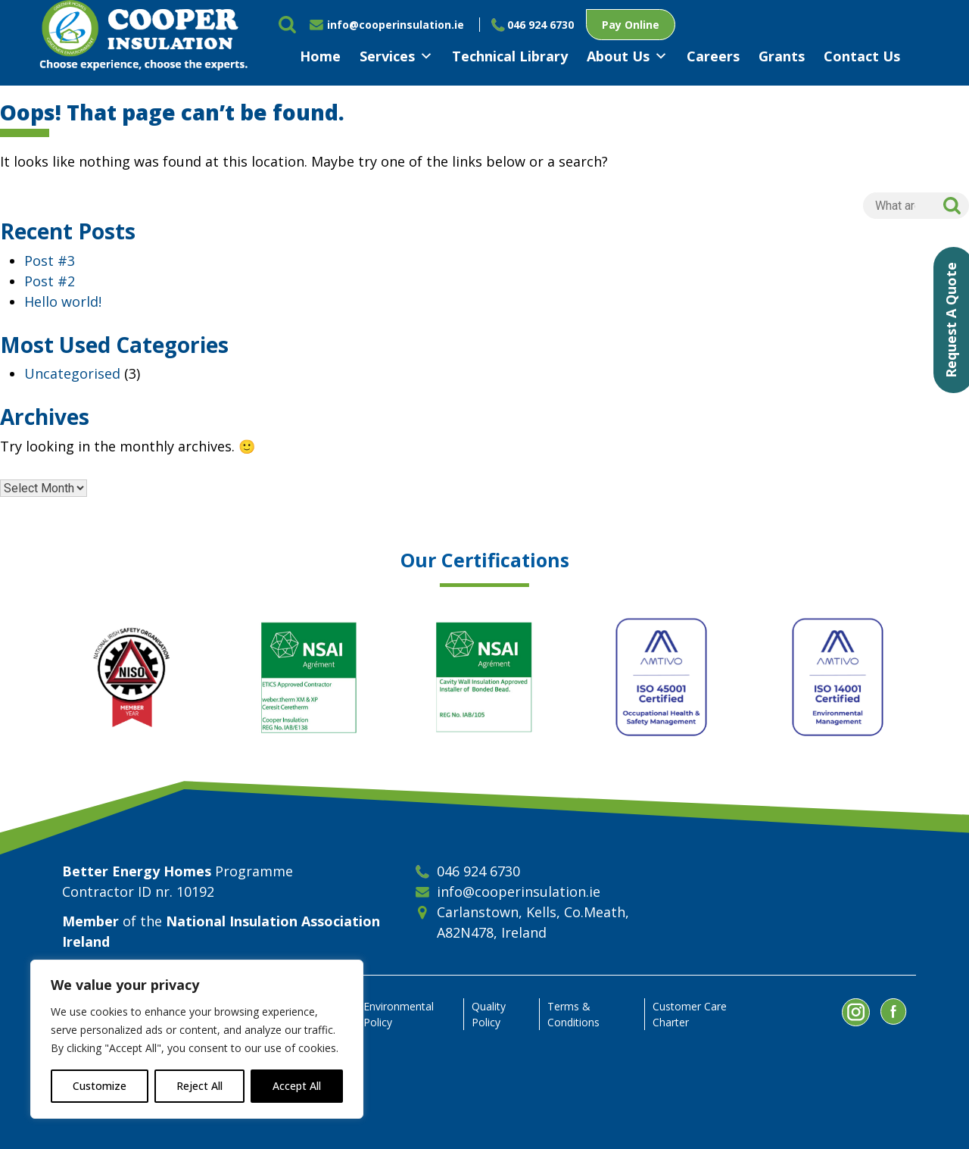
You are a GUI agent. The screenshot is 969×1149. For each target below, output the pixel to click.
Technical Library (510, 56)
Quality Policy (489, 1014)
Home (320, 56)
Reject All (199, 1086)
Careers (713, 56)
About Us (627, 56)
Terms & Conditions (573, 1014)
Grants (782, 56)
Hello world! (62, 301)
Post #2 (49, 281)
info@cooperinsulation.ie (395, 24)
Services (396, 56)
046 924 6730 (540, 24)
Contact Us (862, 56)
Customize (99, 1086)
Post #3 (49, 260)
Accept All (297, 1086)
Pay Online (630, 24)
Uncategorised (72, 373)
